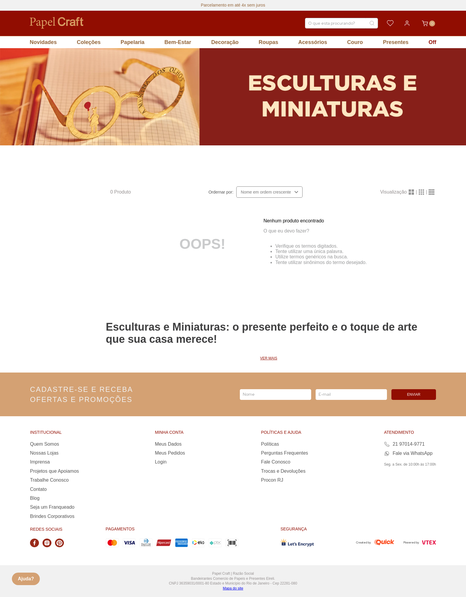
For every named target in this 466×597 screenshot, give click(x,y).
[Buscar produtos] (372, 23)
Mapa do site (233, 588)
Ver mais (268, 358)
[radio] (411, 192)
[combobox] (341, 23)
